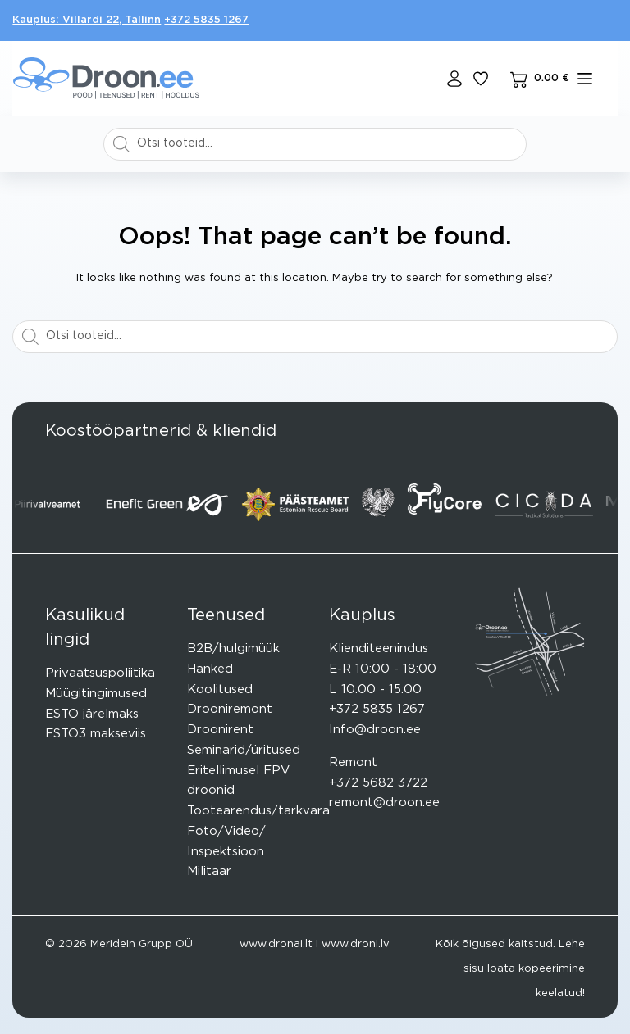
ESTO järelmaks (92, 714)
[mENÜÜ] (585, 78)
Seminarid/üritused (243, 750)
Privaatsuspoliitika (100, 673)
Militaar (209, 871)
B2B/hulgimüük (233, 648)
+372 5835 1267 (206, 20)
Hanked (210, 669)
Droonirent (220, 729)
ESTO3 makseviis (95, 734)
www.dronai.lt (276, 944)
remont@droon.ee (384, 802)
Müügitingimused (96, 693)
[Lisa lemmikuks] (481, 79)
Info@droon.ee (375, 729)
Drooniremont (229, 709)
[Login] (454, 79)
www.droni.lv (356, 944)
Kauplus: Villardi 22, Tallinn (86, 20)
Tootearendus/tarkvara (258, 811)
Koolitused (220, 689)
